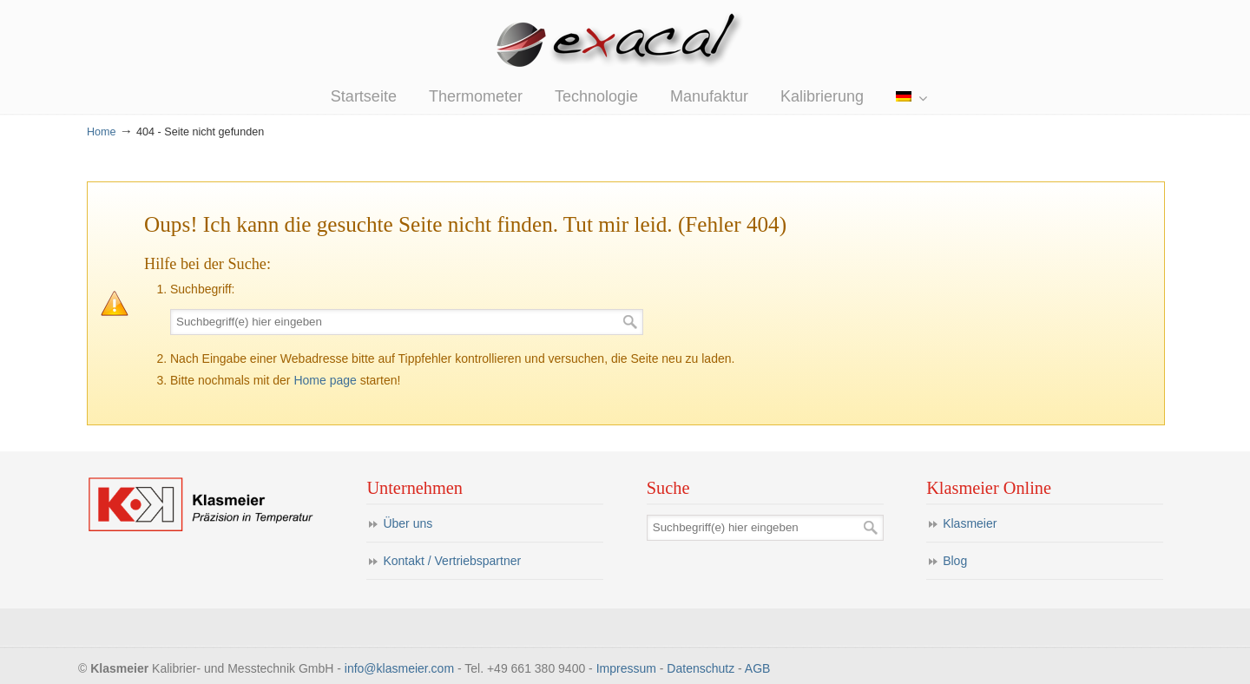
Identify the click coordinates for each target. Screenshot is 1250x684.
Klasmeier (970, 523)
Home (101, 132)
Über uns (407, 523)
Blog (955, 561)
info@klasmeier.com (399, 668)
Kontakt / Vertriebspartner (452, 561)
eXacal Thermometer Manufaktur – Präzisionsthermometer (625, 43)
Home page (324, 380)
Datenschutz (700, 668)
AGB (758, 668)
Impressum (626, 668)
